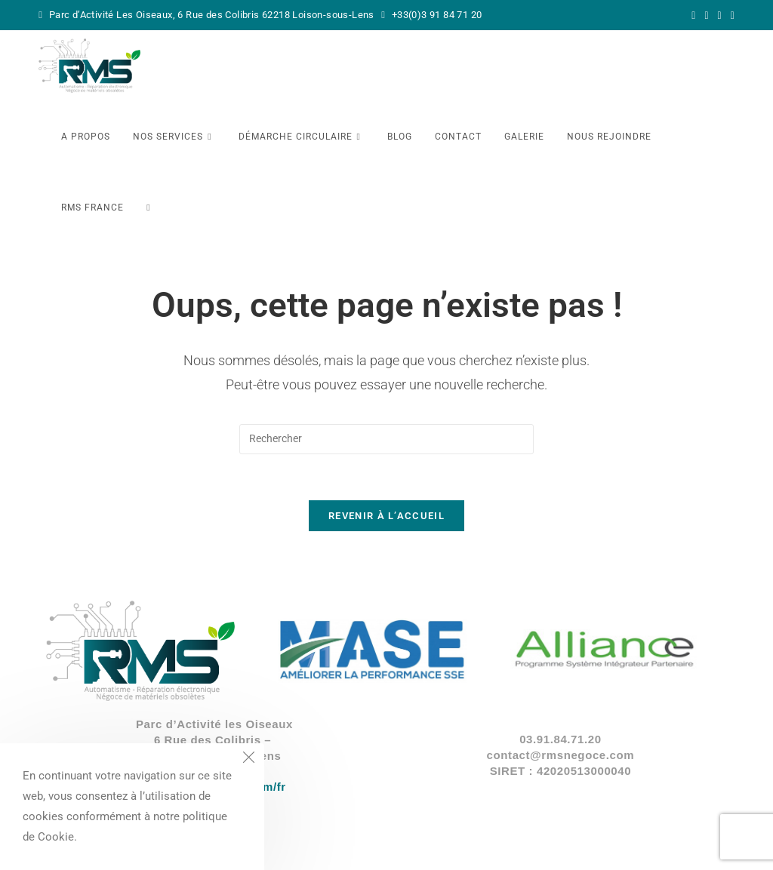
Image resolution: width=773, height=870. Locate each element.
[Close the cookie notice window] (248, 759)
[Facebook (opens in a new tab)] (706, 15)
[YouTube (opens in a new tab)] (730, 15)
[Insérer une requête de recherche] (386, 439)
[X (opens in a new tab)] (693, 15)
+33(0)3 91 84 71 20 (435, 14)
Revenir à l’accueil (386, 515)
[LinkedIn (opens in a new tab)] (719, 15)
